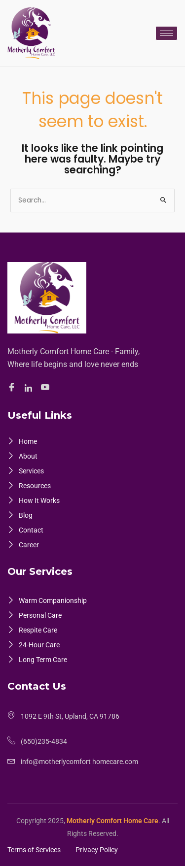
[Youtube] (46, 388)
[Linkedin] (30, 388)
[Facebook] (13, 388)
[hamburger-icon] (166, 33)
